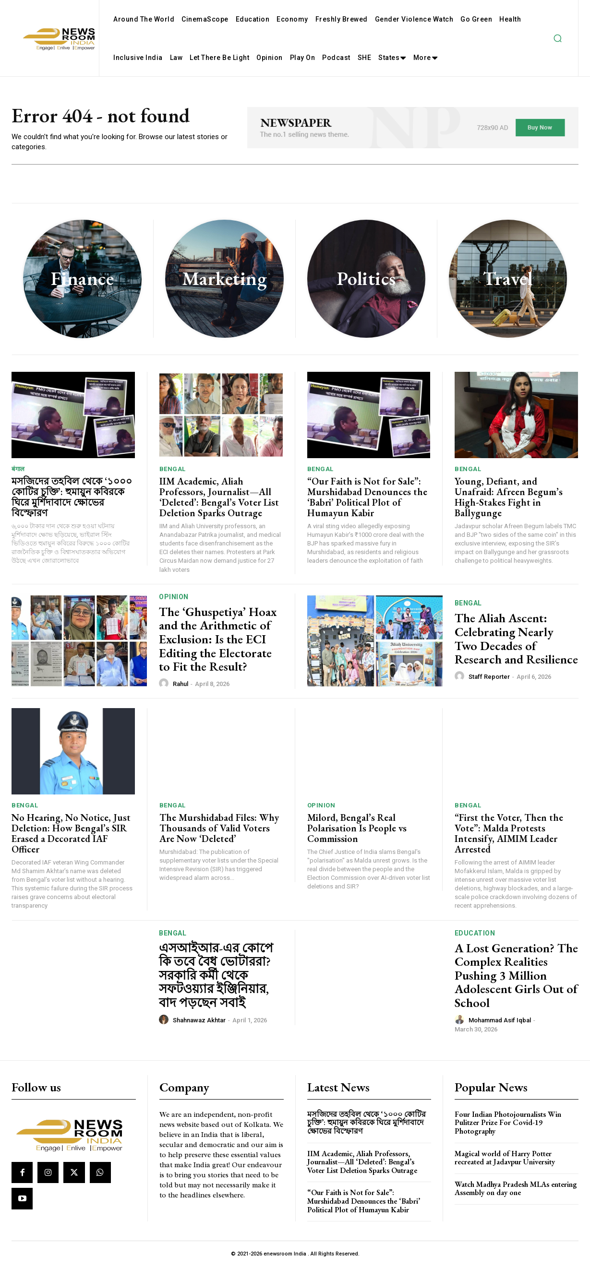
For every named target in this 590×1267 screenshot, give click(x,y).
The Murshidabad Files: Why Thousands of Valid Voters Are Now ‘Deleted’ (219, 828)
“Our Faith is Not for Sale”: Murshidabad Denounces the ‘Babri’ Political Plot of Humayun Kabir (367, 497)
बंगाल (18, 469)
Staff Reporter (489, 677)
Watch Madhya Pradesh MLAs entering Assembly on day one (516, 1188)
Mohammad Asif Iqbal (500, 1020)
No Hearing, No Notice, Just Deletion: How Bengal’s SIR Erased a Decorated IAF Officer (71, 833)
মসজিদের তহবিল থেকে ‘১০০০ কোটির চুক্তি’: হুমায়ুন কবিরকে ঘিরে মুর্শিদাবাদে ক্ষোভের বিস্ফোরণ (72, 497)
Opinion (174, 596)
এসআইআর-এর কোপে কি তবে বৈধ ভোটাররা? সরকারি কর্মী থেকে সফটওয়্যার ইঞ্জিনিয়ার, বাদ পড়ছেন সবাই (216, 975)
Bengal (172, 469)
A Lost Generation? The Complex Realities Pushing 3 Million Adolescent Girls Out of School (516, 975)
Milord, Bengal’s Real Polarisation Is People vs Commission (357, 828)
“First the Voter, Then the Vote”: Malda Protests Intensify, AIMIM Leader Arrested (509, 833)
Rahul (180, 684)
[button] (557, 38)
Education (475, 933)
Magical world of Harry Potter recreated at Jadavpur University (505, 1158)
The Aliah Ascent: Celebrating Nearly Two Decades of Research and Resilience (516, 639)
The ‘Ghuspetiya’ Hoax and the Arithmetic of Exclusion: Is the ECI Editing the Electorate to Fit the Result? (218, 639)
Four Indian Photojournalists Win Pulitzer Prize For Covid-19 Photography (508, 1122)
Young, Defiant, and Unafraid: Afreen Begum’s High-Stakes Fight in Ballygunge (509, 497)
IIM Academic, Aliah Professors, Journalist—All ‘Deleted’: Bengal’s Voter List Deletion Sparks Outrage (219, 497)
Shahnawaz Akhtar (199, 1020)
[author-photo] (165, 683)
